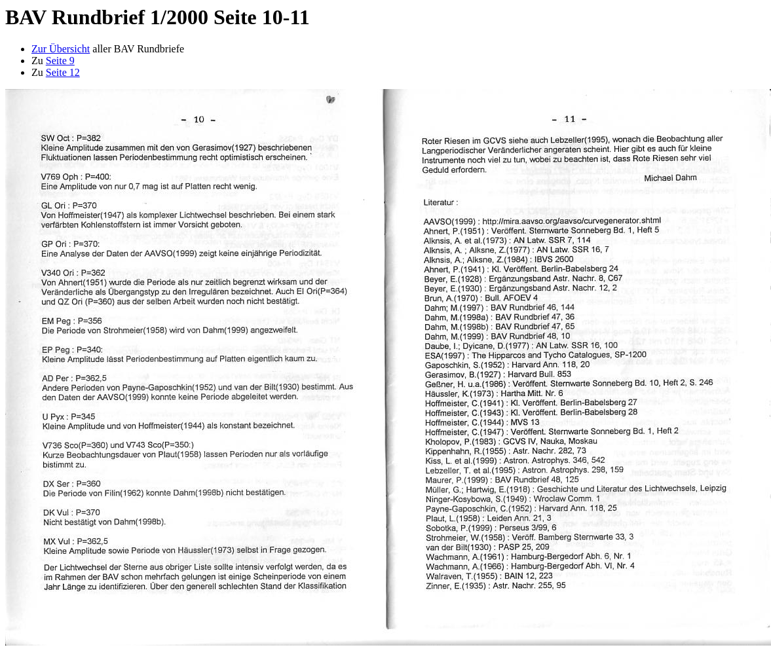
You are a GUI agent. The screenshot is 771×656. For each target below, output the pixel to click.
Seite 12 (63, 72)
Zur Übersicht (60, 48)
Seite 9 (60, 60)
